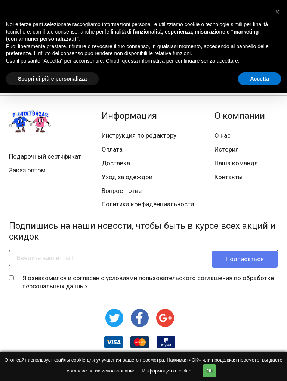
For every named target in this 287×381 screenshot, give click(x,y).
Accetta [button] (259, 79)
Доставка (116, 164)
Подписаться (245, 260)
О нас (223, 136)
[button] (277, 12)
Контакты (229, 178)
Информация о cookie (167, 371)
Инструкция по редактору (139, 136)
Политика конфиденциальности (148, 206)
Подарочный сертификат (45, 156)
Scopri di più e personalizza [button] (52, 79)
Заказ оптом (27, 171)
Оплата (112, 150)
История (227, 150)
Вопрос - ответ (123, 192)
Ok (209, 371)
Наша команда (236, 164)
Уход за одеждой (127, 178)
